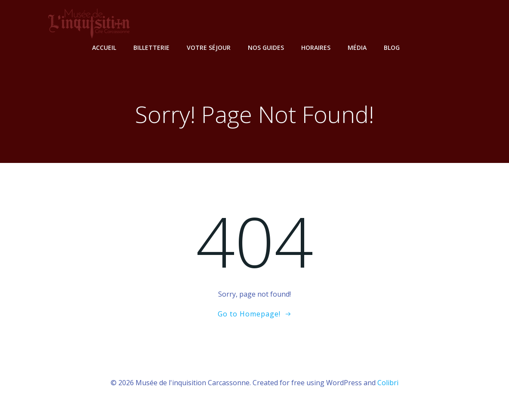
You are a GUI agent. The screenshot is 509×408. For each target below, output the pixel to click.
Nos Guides (266, 47)
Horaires (315, 47)
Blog (392, 47)
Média (357, 47)
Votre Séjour (209, 47)
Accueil (104, 47)
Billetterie (151, 47)
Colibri (387, 382)
